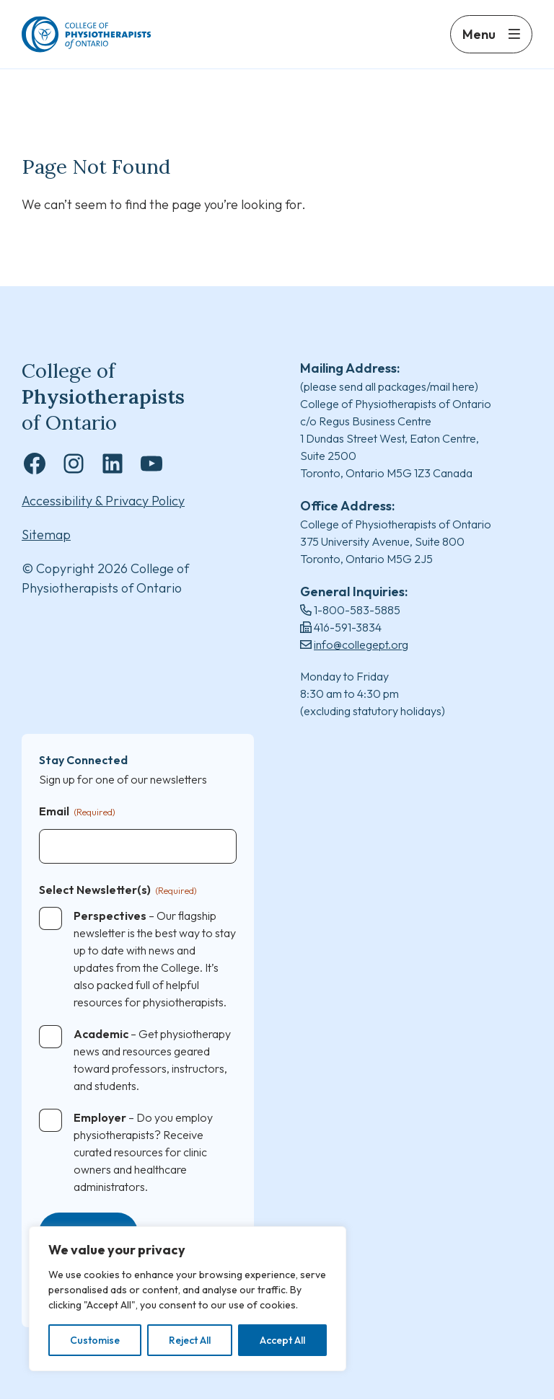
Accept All (282, 1340)
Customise (95, 1340)
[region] (187, 1298)
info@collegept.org (361, 645)
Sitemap (46, 535)
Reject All (190, 1340)
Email (77, 813)
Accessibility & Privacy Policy (103, 501)
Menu (479, 41)
